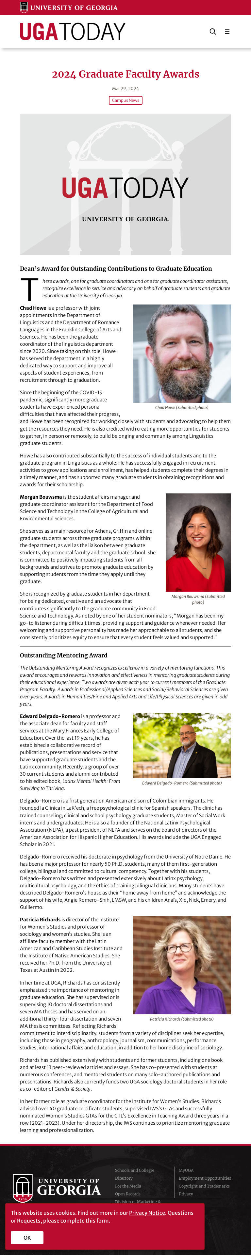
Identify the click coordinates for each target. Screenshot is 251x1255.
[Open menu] (227, 31)
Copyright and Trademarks (204, 1185)
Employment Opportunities (205, 1177)
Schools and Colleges (135, 1169)
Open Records (128, 1193)
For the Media (128, 1185)
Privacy (186, 1193)
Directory (124, 1177)
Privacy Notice (147, 1212)
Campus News (125, 99)
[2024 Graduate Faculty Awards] (125, 184)
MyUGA (186, 1169)
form (102, 1220)
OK (27, 1237)
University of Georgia (57, 1188)
